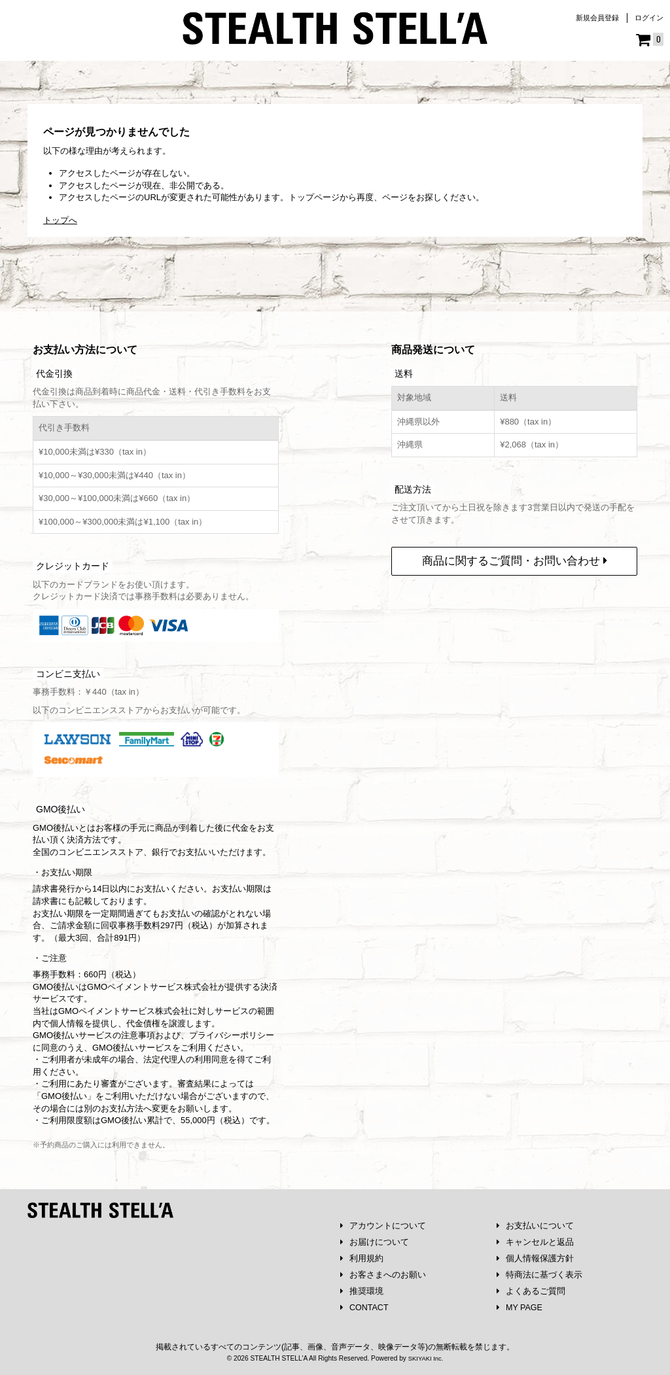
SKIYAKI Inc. (425, 1357)
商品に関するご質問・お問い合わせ (514, 557)
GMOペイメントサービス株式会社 (123, 1007)
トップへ (60, 220)
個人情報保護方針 (535, 1256)
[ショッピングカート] (649, 40)
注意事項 (138, 1031)
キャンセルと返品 (535, 1239)
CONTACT (365, 1307)
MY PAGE (520, 1307)
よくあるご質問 (531, 1290)
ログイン (649, 18)
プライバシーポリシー (231, 1031)
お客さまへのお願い (383, 1273)
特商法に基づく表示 (540, 1273)
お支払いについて (535, 1222)
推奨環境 (362, 1290)
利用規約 (362, 1256)
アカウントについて (383, 1222)
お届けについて (375, 1239)
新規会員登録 (597, 18)
